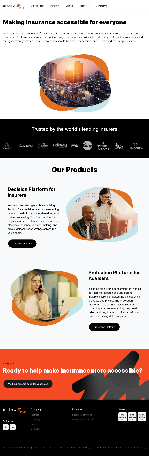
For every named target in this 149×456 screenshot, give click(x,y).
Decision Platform (22, 243)
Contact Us (101, 6)
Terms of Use (73, 447)
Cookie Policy (56, 447)
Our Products (37, 6)
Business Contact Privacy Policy (131, 447)
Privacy (86, 447)
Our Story (54, 6)
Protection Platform (104, 327)
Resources (85, 6)
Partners (35, 415)
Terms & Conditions (103, 447)
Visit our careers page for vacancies (28, 383)
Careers (69, 6)
